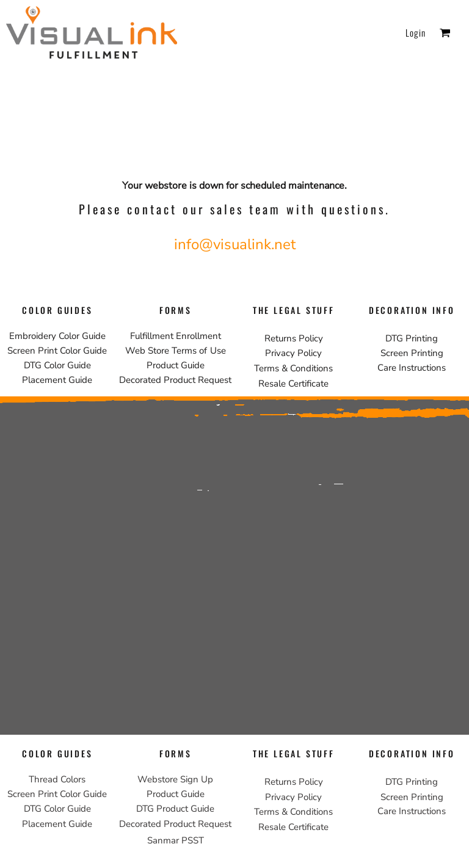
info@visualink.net (235, 244)
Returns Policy (293, 338)
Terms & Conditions (293, 368)
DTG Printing (411, 338)
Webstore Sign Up (175, 779)
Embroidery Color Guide (57, 336)
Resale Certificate (293, 383)
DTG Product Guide (175, 809)
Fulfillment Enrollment (175, 336)
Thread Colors (57, 779)
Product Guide (176, 365)
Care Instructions (411, 368)
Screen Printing (411, 353)
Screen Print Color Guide (57, 350)
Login (415, 32)
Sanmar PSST (175, 840)
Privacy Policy (293, 353)
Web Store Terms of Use (175, 350)
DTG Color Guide (57, 365)
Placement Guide (57, 380)
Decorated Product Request (175, 380)
